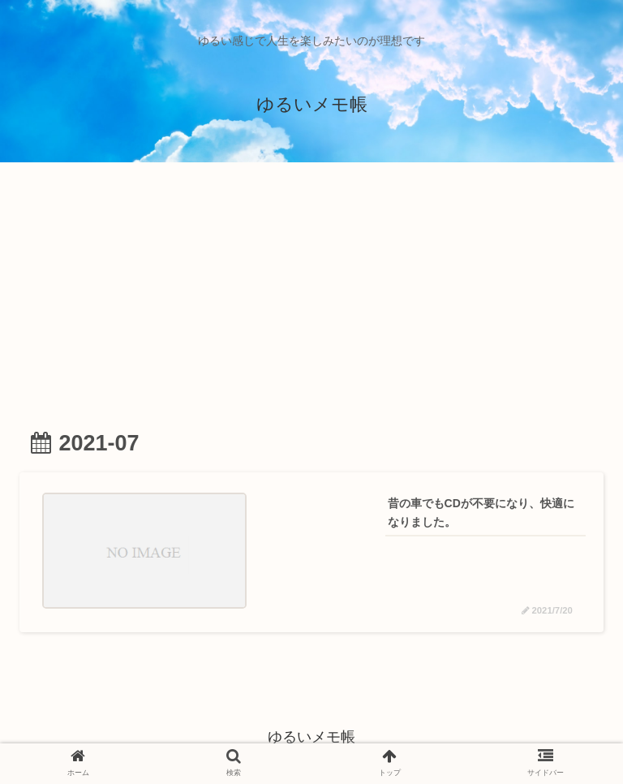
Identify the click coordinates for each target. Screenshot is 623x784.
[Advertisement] (311, 290)
